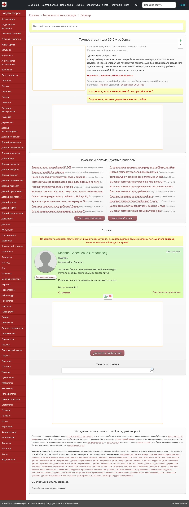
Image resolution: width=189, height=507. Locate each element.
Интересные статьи (11, 39)
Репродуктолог (9, 394)
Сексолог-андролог (11, 399)
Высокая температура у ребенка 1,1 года (134, 201)
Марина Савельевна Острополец (82, 253)
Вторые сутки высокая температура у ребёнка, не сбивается (145, 167)
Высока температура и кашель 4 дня (131, 196)
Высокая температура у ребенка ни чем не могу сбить (141, 186)
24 (122, 84)
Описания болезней (11, 33)
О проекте (24, 503)
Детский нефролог (11, 169)
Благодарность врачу (45, 277)
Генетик (5, 86)
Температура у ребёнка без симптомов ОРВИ (136, 177)
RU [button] (135, 5)
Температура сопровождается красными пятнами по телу (65, 182)
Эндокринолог (9, 459)
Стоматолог (7, 405)
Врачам (80, 5)
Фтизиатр (6, 448)
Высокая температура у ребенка (129, 191)
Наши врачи (67, 5)
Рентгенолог (8, 388)
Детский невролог (10, 164)
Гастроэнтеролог (10, 75)
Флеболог (6, 443)
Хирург (5, 454)
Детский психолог (10, 186)
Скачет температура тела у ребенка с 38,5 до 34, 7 (61, 196)
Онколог (6, 317)
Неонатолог (7, 301)
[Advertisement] (59, 68)
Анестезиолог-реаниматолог (9, 62)
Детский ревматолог (11, 197)
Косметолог (7, 251)
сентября (128, 84)
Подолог (6, 355)
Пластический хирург (12, 350)
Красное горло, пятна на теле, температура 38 (58, 201)
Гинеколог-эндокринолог (8, 110)
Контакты (116, 5)
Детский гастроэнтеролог (10, 129)
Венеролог (7, 70)
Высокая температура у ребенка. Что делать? (137, 181)
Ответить (64, 292)
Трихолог (6, 416)
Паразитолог (8, 339)
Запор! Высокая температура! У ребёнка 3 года (137, 206)
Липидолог (7, 257)
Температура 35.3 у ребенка (48, 172)
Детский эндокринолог (13, 213)
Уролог (5, 421)
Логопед (6, 262)
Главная (34, 15)
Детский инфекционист (13, 148)
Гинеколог (7, 102)
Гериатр (5, 97)
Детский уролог (9, 202)
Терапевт (6, 410)
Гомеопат (6, 117)
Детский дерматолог (12, 142)
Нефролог (7, 306)
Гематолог (7, 80)
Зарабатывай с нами (98, 5)
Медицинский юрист (12, 279)
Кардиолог (7, 241)
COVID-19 (6, 50)
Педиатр (85, 15)
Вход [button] (126, 5)
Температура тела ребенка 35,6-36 (51, 167)
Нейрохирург (8, 295)
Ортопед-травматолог (12, 328)
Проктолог (7, 361)
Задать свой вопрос (122, 218)
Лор (3, 268)
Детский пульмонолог (12, 191)
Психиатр (6, 366)
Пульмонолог (8, 377)
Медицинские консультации (59, 15)
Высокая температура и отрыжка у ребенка (135, 211)
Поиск (182, 5)
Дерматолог (7, 122)
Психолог (6, 372)
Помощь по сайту (37, 503)
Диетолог (6, 224)
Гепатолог (6, 91)
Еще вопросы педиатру (90, 218)
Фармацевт (7, 426)
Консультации (8, 19)
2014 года (139, 84)
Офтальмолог (8, 333)
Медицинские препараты (8, 26)
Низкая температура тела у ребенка (52, 186)
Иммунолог (7, 230)
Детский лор (8, 158)
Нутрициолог (8, 312)
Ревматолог (7, 383)
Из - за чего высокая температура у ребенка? (58, 211)
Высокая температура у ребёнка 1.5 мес (55, 206)
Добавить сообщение (107, 353)
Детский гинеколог (11, 137)
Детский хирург (9, 208)
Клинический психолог (13, 246)
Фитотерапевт (8, 437)
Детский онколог (10, 175)
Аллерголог (7, 55)
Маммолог (7, 273)
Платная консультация (166, 292)
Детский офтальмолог (12, 180)
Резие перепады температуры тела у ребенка (58, 177)
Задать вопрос (50, 5)
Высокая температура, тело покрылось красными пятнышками (69, 191)
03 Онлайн (34, 5)
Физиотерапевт (9, 432)
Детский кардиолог (11, 153)
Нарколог (6, 284)
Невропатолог (8, 290)
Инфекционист (9, 235)
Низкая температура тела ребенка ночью (134, 172)
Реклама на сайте (179, 503)
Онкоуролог (7, 323)
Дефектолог (7, 219)
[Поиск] (159, 5)
